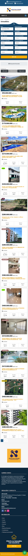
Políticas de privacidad (7, 532)
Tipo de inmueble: (19, 36)
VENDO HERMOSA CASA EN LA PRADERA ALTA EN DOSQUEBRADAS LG (13, 308)
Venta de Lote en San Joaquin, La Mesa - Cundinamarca (13, 217)
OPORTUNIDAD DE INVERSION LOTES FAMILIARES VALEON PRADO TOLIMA (12, 96)
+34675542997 (10, 3)
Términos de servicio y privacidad (8, 554)
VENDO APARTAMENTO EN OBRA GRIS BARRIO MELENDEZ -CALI (12, 157)
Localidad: (17, 31)
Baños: (16, 45)
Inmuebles (7, 19)
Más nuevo (4, 71)
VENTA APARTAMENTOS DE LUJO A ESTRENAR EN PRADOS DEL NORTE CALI (13, 430)
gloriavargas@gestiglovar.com (8, 508)
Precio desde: (4, 49)
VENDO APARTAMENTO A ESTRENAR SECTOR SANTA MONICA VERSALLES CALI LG (13, 278)
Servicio (4, 524)
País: (2, 26)
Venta (3, 520)
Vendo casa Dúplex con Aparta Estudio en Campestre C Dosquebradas (13, 187)
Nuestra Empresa (6, 528)
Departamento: (18, 26)
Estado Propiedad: (5, 40)
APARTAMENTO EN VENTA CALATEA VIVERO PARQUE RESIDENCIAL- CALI (12, 339)
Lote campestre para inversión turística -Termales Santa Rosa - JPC (12, 400)
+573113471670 (19, 3)
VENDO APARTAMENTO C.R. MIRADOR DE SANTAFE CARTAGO (13, 248)
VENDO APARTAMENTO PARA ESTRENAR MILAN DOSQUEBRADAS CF (13, 369)
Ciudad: (2, 31)
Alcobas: (3, 45)
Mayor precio (21, 71)
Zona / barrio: (4, 36)
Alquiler (4, 522)
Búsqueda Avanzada (14, 63)
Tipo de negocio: (19, 40)
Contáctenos (5, 530)
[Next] (7, 440)
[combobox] (7, 28)
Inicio (2, 19)
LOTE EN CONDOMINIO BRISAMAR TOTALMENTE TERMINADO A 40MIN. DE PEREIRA (12, 127)
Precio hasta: (18, 49)
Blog (3, 526)
